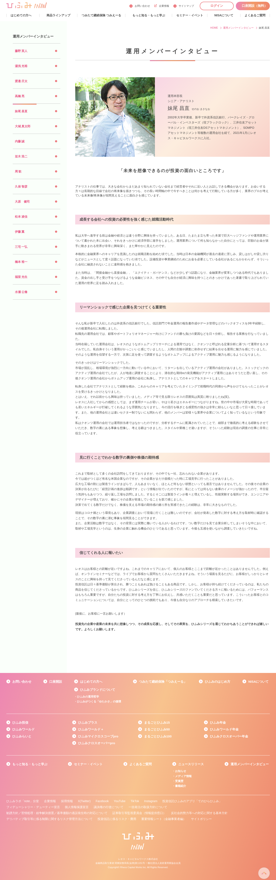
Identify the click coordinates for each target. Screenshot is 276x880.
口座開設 (55, 681)
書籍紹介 (180, 786)
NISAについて (258, 681)
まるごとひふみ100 (158, 736)
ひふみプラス (87, 722)
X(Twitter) (84, 801)
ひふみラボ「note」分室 (22, 801)
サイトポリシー (201, 819)
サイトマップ (186, 5)
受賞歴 (179, 781)
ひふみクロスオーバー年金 (229, 736)
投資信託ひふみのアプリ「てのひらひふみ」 (192, 801)
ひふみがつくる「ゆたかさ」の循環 (99, 701)
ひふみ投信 (20, 722)
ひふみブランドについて (97, 689)
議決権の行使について (108, 807)
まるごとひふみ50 (157, 729)
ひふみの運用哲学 (88, 696)
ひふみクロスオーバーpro (96, 743)
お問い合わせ (142, 5)
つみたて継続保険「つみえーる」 (163, 681)
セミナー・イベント (88, 764)
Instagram (150, 801)
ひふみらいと (21, 736)
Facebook (102, 801)
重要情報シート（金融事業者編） (163, 819)
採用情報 (67, 801)
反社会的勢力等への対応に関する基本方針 (199, 813)
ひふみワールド (23, 729)
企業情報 (161, 5)
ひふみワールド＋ (91, 729)
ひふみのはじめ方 (217, 681)
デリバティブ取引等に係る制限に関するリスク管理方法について (49, 819)
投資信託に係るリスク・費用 (117, 819)
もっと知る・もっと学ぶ (29, 764)
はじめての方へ (91, 681)
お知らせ (180, 771)
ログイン (216, 5)
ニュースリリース (191, 764)
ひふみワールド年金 (224, 729)
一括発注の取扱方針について (148, 807)
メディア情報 (183, 776)
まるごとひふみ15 (157, 722)
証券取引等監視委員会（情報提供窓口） (139, 813)
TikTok (134, 801)
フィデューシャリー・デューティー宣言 (33, 807)
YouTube (120, 801)
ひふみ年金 (218, 722)
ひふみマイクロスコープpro (98, 736)
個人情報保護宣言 (77, 807)
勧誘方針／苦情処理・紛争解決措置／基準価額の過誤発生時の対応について (57, 813)
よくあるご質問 (140, 764)
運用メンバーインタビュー (250, 764)
